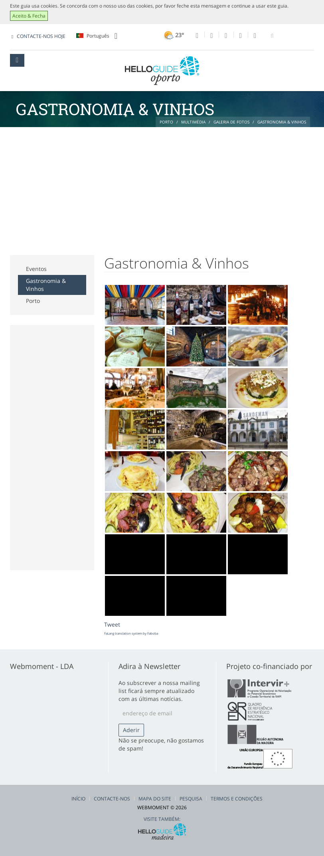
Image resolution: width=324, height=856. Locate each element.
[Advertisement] (162, 187)
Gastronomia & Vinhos (46, 285)
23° (173, 35)
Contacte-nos (112, 798)
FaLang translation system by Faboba (131, 633)
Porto (33, 301)
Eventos (36, 269)
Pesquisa (191, 798)
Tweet (112, 624)
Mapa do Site (154, 798)
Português (96, 36)
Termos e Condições (237, 798)
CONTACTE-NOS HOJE (41, 36)
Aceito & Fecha (28, 15)
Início (78, 798)
